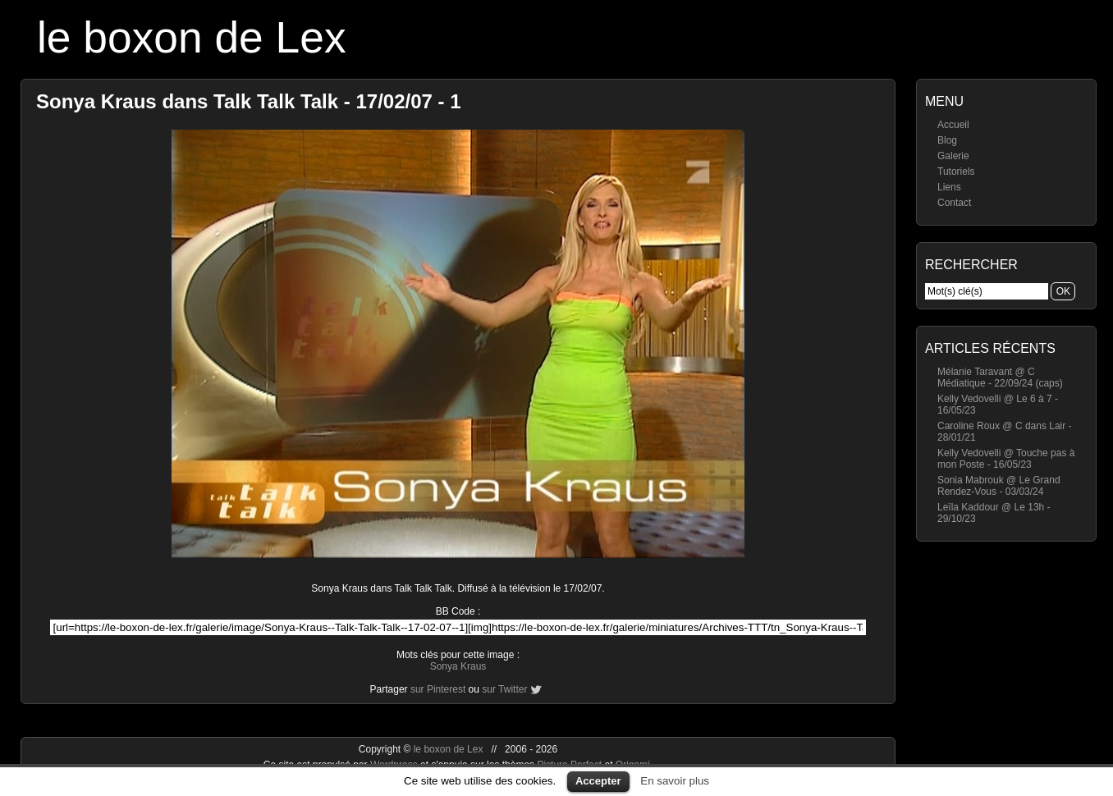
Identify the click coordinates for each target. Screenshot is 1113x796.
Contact (954, 202)
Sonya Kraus (458, 666)
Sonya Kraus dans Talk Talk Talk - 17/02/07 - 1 (248, 101)
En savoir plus (674, 781)
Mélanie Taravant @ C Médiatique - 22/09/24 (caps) (1000, 377)
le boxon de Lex (191, 37)
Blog (947, 140)
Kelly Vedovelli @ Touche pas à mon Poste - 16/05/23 (1005, 458)
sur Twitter (504, 689)
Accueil (953, 124)
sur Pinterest (437, 689)
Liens (949, 187)
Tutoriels (956, 171)
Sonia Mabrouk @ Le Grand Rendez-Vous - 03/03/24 (998, 485)
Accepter (598, 781)
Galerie (953, 156)
